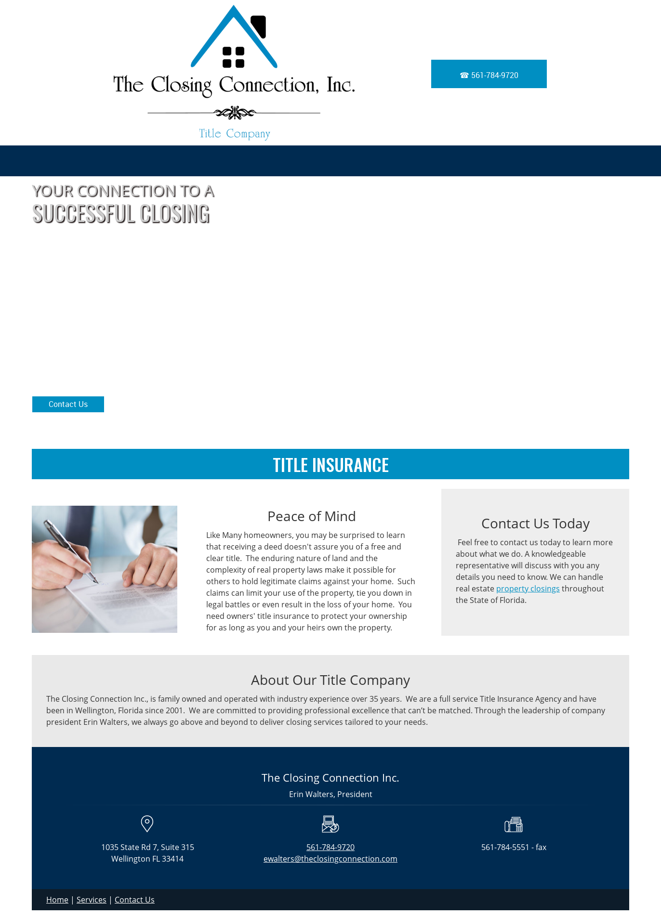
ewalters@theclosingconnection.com (330, 858)
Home (57, 899)
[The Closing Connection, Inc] (234, 73)
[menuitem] (569, 160)
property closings (528, 588)
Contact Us (135, 899)
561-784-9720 (330, 847)
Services (91, 899)
